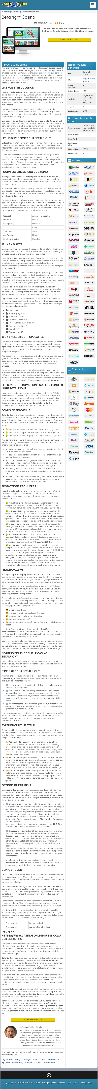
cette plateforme (55, 70)
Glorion (28, 1062)
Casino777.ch (53, 1059)
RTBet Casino (49, 1062)
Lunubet (37, 1062)
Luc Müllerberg (31, 1027)
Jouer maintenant (69, 39)
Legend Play (7, 1059)
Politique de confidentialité (53, 1083)
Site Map (72, 1083)
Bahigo (18, 1059)
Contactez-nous (85, 1083)
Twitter (37, 1083)
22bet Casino (39, 1059)
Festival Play (17, 1062)
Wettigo (27, 1059)
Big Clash (6, 1062)
